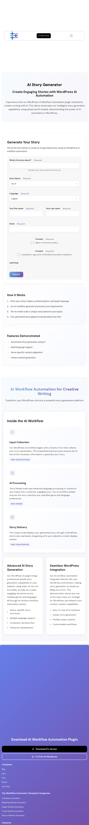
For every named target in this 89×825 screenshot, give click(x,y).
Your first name (21, 208)
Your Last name (58, 208)
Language (19, 193)
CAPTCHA (13, 263)
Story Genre (20, 178)
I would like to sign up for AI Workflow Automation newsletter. (46, 254)
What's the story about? (25, 160)
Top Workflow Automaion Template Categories (26, 793)
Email (17, 224)
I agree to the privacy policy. (46, 242)
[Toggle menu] (71, 35)
